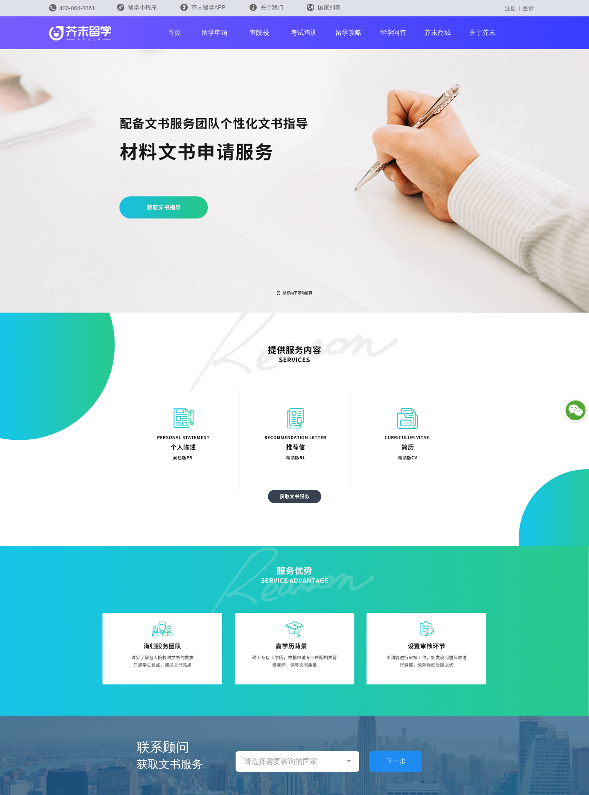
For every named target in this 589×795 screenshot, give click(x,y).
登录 (528, 8)
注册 (510, 8)
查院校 (259, 32)
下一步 (396, 761)
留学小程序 (137, 10)
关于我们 (266, 7)
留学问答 (393, 32)
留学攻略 (348, 32)
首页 (174, 32)
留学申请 (215, 32)
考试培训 (304, 32)
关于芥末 (482, 32)
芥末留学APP (203, 7)
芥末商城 (438, 32)
